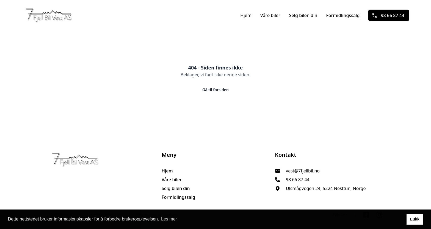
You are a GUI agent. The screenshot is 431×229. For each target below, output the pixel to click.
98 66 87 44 (388, 15)
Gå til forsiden (215, 89)
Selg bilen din (303, 15)
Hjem (246, 15)
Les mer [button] (169, 219)
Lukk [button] (414, 219)
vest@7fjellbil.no (303, 171)
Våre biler (270, 15)
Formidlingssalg (343, 15)
